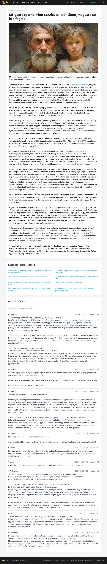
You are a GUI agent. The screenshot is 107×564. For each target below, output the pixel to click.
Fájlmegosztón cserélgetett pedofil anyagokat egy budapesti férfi (76, 278)
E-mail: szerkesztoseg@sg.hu (84, 560)
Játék (33, 2)
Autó (40, 2)
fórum (72, 2)
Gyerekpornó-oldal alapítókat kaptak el (69, 282)
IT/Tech (15, 2)
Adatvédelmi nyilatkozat (51, 560)
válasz (92, 314)
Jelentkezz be (13, 308)
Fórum (72, 560)
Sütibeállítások (100, 560)
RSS (77, 2)
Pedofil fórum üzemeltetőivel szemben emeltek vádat (27, 276)
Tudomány (25, 2)
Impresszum (64, 560)
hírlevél (82, 2)
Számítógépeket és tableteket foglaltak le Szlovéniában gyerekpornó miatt (74, 290)
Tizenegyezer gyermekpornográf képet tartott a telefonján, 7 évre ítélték (76, 272)
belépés (93, 2)
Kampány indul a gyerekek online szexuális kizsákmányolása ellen (29, 284)
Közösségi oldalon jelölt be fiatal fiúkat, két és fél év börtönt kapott (29, 290)
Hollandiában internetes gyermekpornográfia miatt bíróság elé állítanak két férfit (30, 272)
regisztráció (101, 2)
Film (45, 2)
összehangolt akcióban (79, 85)
